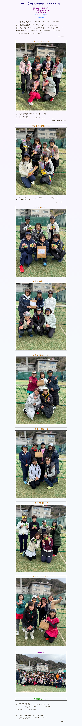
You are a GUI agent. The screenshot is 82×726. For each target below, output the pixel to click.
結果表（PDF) (41, 17)
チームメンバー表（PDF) (41, 15)
